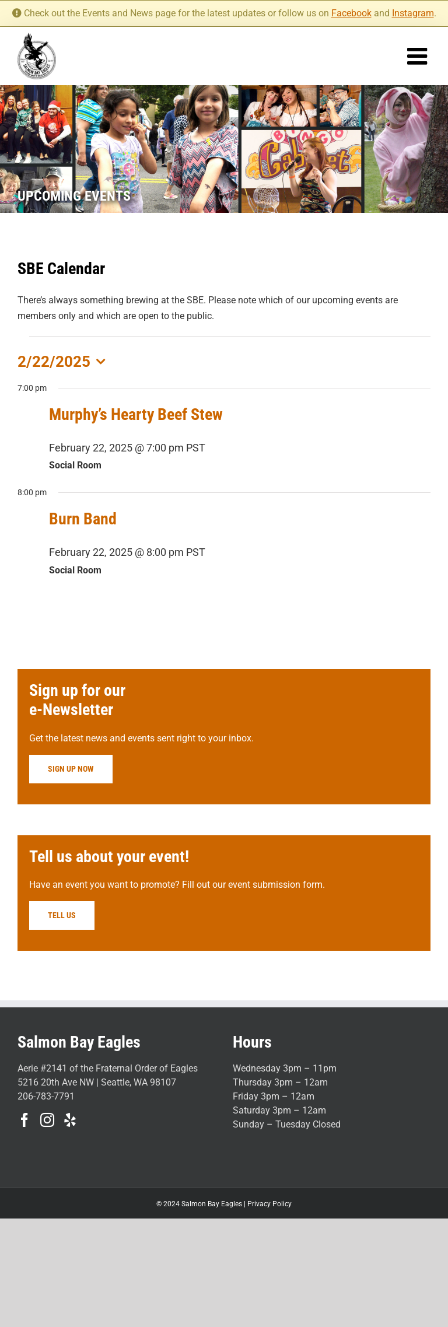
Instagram (413, 13)
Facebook (351, 13)
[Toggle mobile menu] (418, 56)
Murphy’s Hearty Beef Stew (136, 414)
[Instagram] (47, 1120)
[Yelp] (70, 1120)
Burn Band (83, 518)
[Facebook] (25, 1120)
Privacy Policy (269, 1204)
